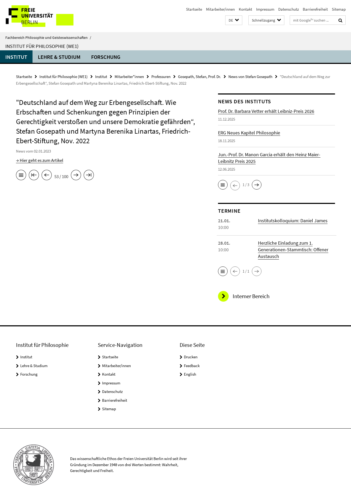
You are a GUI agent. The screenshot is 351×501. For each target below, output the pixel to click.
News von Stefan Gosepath (250, 76)
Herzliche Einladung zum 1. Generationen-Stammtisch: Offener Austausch (293, 249)
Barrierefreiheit (315, 9)
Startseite (194, 9)
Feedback (192, 365)
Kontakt (245, 9)
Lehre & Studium (59, 57)
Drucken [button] (190, 356)
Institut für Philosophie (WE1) (42, 46)
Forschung (105, 57)
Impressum (265, 9)
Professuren (161, 76)
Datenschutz (288, 9)
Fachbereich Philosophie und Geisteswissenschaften (48, 37)
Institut (16, 57)
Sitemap (339, 9)
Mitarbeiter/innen (220, 9)
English (190, 374)
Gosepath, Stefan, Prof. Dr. (199, 76)
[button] (233, 20)
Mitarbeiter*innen (129, 76)
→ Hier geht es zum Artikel (39, 160)
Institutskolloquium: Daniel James (293, 220)
